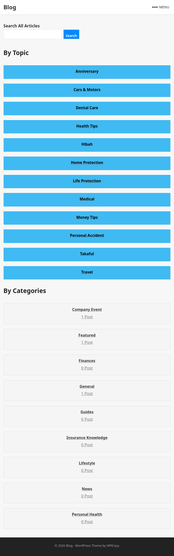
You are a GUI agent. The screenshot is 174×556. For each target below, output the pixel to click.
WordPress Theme (88, 545)
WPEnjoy (113, 545)
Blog (10, 7)
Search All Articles (22, 26)
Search (71, 35)
